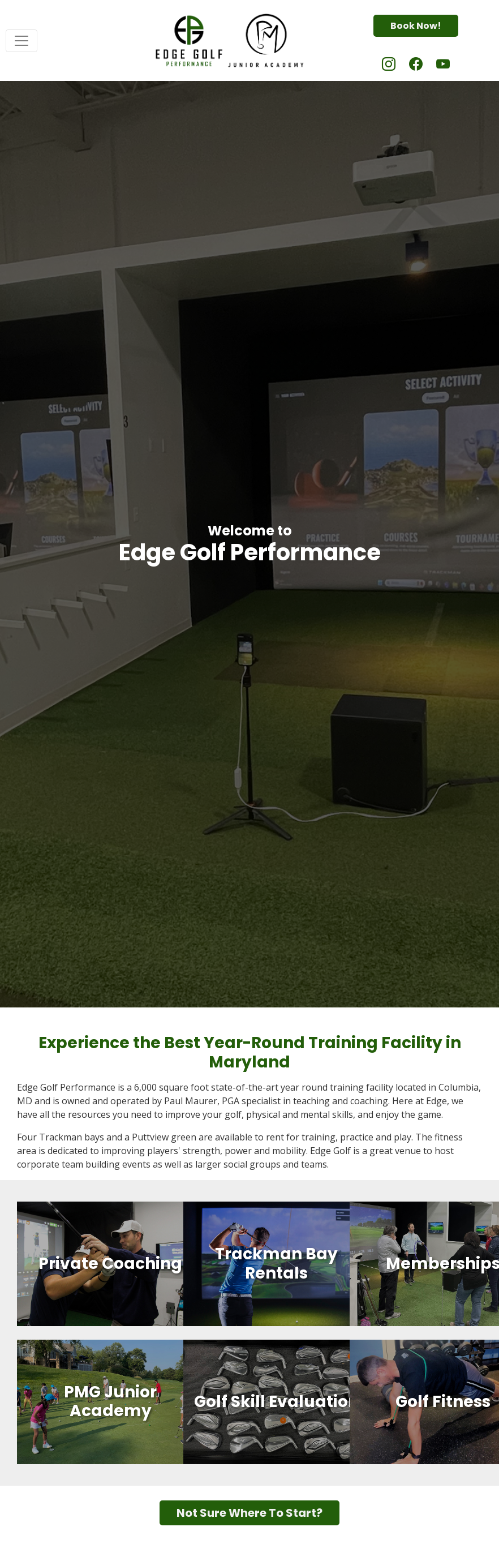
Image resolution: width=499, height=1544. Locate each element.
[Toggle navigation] (21, 40)
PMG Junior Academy (110, 1401)
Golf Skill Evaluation (276, 1402)
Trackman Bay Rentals (276, 1264)
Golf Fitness (443, 1402)
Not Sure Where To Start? (249, 1513)
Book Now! (415, 25)
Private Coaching (110, 1264)
